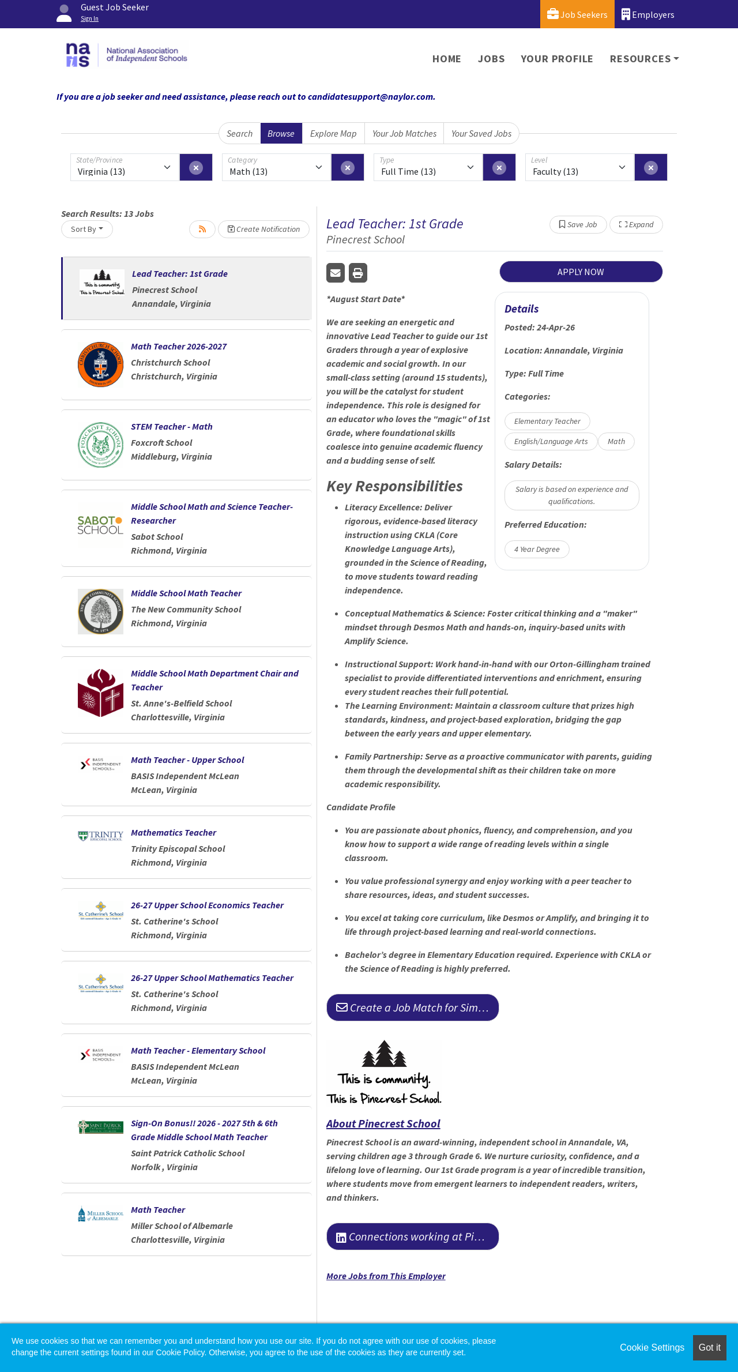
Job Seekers (577, 14)
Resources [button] (640, 58)
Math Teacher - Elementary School (198, 1050)
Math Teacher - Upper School (187, 759)
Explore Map (333, 133)
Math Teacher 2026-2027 (179, 346)
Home (447, 58)
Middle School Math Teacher (186, 593)
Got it (710, 1347)
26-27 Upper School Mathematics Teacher (212, 977)
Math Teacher (158, 1209)
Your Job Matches (404, 133)
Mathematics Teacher (173, 832)
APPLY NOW (581, 271)
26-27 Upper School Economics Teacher (207, 905)
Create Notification (264, 229)
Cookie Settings (652, 1347)
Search (240, 133)
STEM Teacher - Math (172, 426)
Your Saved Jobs (481, 133)
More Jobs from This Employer (386, 1275)
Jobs (491, 58)
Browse (281, 133)
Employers (648, 14)
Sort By (83, 229)
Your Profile (557, 58)
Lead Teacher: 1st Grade (180, 273)
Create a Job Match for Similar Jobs (417, 1007)
